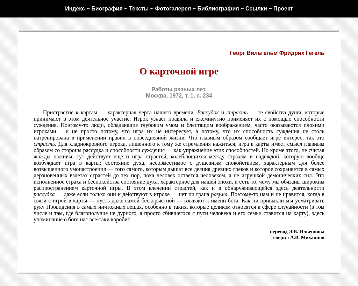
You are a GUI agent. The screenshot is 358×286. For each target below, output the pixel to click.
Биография (107, 9)
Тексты (139, 9)
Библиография (218, 9)
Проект (283, 9)
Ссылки (256, 9)
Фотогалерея (173, 9)
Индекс (75, 9)
